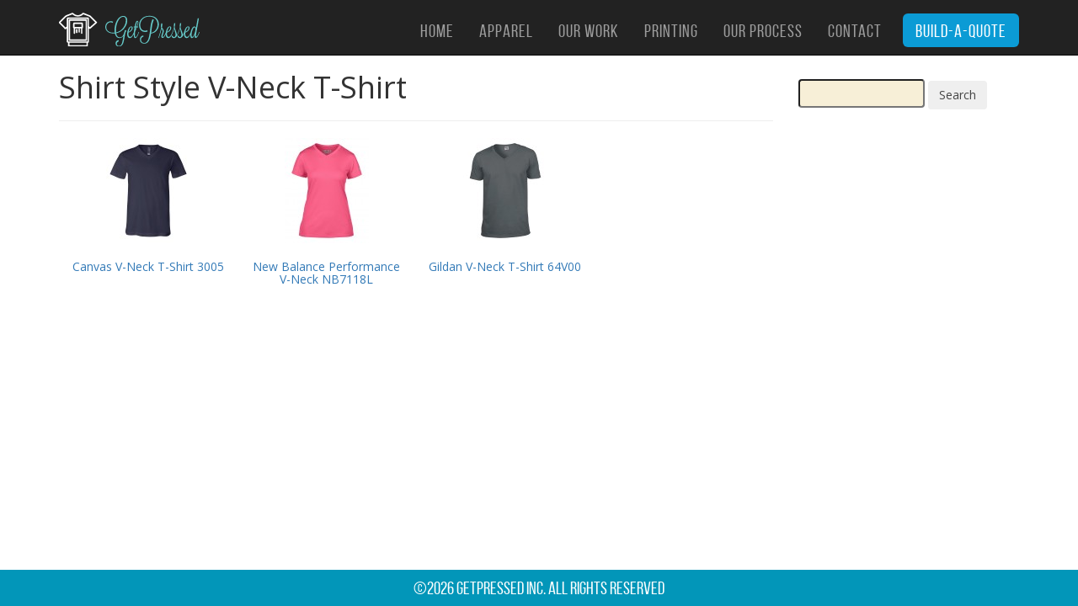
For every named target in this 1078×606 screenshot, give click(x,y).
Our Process (763, 30)
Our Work (588, 30)
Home (437, 30)
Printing (671, 30)
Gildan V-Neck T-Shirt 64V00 (505, 266)
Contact (855, 30)
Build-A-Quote (960, 30)
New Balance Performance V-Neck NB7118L (326, 272)
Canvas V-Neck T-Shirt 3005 (148, 266)
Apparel (506, 30)
